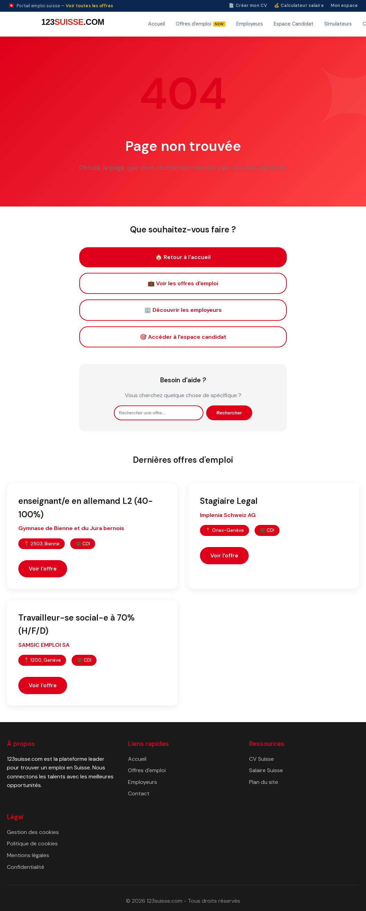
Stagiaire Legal (229, 501)
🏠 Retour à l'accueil (183, 257)
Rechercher (229, 412)
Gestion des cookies (33, 832)
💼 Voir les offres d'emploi (183, 283)
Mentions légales (28, 855)
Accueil (156, 24)
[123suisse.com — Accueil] (71, 24)
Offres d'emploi (147, 770)
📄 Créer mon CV (248, 5)
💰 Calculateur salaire (299, 5)
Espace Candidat (293, 24)
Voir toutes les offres (89, 6)
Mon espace (344, 5)
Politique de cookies (32, 843)
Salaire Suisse (266, 770)
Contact (138, 793)
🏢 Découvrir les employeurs (183, 310)
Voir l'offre (43, 568)
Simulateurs (338, 24)
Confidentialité (25, 867)
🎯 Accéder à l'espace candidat (183, 337)
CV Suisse (261, 759)
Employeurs (249, 24)
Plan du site (263, 782)
